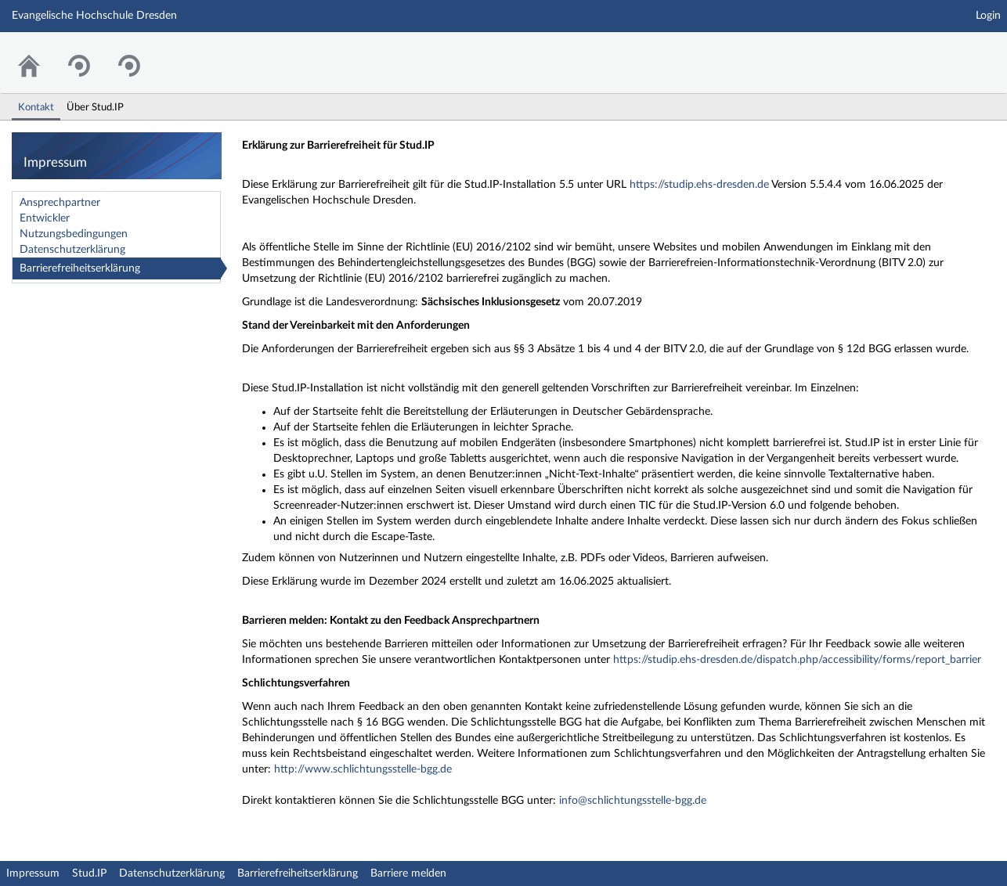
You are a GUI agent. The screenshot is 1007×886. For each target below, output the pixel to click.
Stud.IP (89, 873)
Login (988, 15)
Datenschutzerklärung (72, 249)
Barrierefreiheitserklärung (80, 268)
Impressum (33, 873)
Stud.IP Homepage (947, 53)
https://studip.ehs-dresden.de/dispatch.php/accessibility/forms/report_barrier (797, 659)
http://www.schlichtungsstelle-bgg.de (363, 769)
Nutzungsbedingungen (74, 234)
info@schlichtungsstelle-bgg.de (632, 800)
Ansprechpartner (60, 202)
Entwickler (45, 218)
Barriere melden (408, 873)
